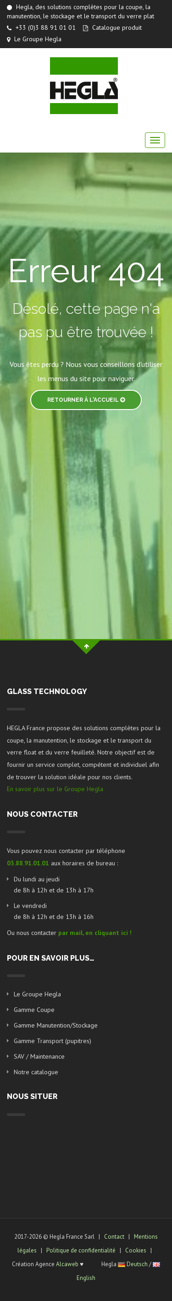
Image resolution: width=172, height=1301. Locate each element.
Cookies (135, 1250)
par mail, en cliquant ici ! (95, 933)
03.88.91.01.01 (28, 863)
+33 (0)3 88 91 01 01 (41, 27)
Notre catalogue (36, 1072)
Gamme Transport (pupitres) (52, 1041)
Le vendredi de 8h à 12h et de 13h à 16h (54, 911)
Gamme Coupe (34, 1010)
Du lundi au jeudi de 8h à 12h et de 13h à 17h (54, 884)
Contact (114, 1237)
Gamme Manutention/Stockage (56, 1025)
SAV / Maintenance (39, 1056)
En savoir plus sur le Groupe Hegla (55, 789)
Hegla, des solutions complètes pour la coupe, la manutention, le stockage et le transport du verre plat (80, 11)
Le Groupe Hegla (34, 39)
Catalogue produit (112, 27)
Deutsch (137, 1264)
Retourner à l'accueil (86, 400)
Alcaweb (67, 1264)
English (86, 1278)
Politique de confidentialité (81, 1250)
